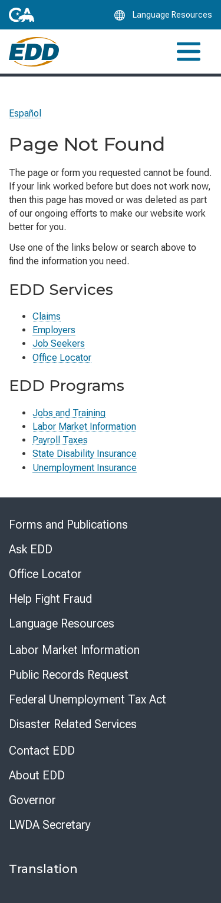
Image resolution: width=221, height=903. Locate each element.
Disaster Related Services (73, 724)
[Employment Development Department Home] (34, 52)
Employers (53, 330)
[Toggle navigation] (188, 51)
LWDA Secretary (50, 825)
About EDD (37, 775)
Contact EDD (42, 750)
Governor (32, 800)
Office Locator (61, 357)
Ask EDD (30, 549)
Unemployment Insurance (84, 467)
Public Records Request (68, 675)
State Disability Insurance (84, 453)
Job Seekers (58, 343)
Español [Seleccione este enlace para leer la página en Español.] (25, 113)
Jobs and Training (68, 413)
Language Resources (61, 623)
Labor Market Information (84, 426)
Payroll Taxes (60, 440)
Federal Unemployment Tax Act (87, 699)
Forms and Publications (68, 524)
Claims (46, 316)
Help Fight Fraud (50, 599)
